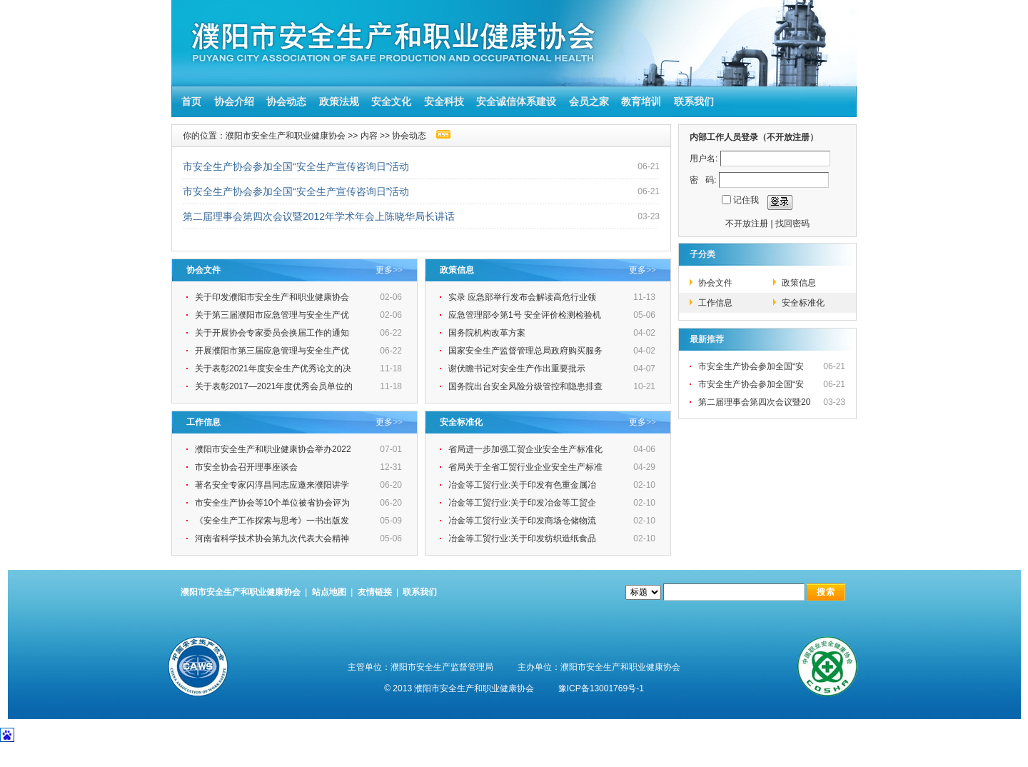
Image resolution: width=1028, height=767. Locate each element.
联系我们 (694, 101)
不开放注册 (746, 224)
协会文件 (715, 283)
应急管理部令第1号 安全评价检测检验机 (525, 315)
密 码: (703, 180)
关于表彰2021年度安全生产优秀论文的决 (274, 369)
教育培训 (641, 101)
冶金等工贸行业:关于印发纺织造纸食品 (523, 538)
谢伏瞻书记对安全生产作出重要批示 (518, 369)
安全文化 (391, 101)
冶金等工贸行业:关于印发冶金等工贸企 (523, 503)
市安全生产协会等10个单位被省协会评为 (274, 503)
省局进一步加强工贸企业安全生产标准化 (526, 449)
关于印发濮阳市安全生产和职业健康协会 (273, 297)
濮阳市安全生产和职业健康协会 (286, 136)
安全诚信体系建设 (516, 101)
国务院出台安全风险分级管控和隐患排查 (526, 386)
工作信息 (715, 303)
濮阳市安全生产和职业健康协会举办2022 (274, 449)
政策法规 (339, 101)
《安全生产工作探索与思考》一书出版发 (273, 521)
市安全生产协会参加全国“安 (752, 366)
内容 (369, 136)
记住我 (746, 200)
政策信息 (799, 283)
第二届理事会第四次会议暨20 (755, 402)
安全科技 (444, 101)
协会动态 (286, 101)
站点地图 (329, 592)
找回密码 (792, 224)
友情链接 (375, 592)
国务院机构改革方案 (486, 333)
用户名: (703, 159)
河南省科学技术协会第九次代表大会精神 (273, 538)
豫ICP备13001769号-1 (601, 688)
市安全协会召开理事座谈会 (246, 467)
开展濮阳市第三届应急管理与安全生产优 (273, 351)
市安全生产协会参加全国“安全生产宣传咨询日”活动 (296, 166)
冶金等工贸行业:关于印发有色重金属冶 (523, 485)
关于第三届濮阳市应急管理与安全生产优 (273, 315)
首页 (188, 101)
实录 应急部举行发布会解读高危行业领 (523, 297)
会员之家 (589, 101)
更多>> (389, 270)
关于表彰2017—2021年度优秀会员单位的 (275, 386)
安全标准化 (803, 303)
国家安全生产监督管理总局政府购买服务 (526, 351)
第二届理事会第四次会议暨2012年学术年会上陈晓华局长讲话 (319, 216)
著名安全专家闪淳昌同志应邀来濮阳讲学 (273, 485)
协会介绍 (234, 101)
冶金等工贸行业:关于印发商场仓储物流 (523, 521)
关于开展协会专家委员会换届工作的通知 (273, 333)
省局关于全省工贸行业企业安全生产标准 (526, 467)
